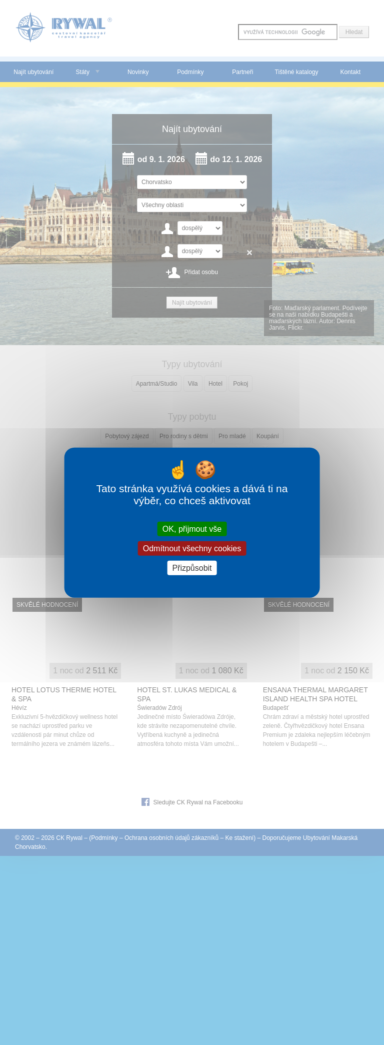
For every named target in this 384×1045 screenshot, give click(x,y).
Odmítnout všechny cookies (192, 548)
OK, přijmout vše (192, 528)
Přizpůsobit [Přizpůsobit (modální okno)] (192, 568)
